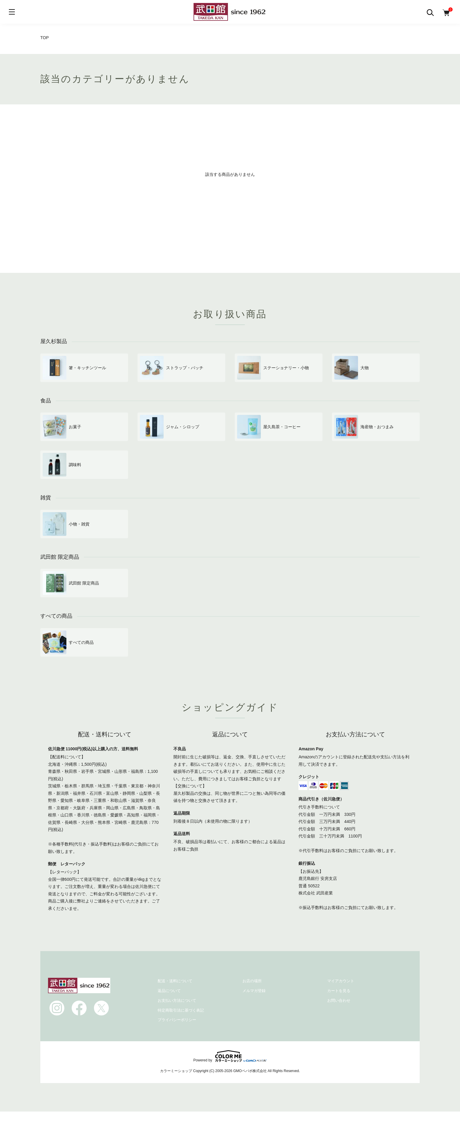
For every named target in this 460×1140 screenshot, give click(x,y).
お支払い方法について (177, 1000)
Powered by (229, 1056)
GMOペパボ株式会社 (250, 1071)
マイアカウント (340, 981)
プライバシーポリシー (177, 1020)
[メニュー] (12, 12)
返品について (169, 990)
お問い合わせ (338, 1000)
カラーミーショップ (176, 1071)
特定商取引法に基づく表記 (181, 1010)
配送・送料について (175, 981)
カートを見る (338, 990)
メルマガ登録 (254, 990)
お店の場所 (252, 981)
